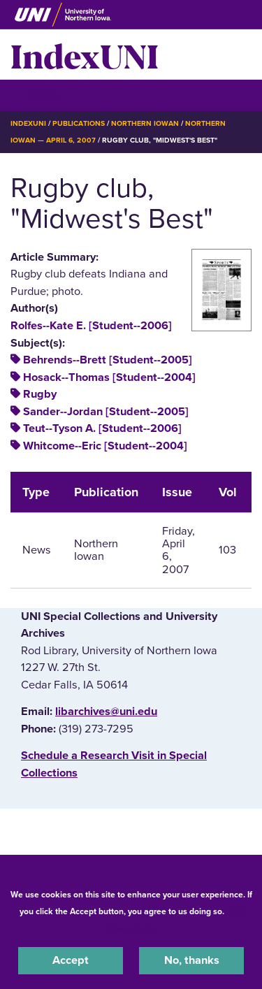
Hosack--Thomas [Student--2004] (109, 377)
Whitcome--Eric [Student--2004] (105, 446)
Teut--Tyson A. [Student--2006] (102, 428)
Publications (78, 123)
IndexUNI (84, 54)
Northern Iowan (145, 123)
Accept (70, 960)
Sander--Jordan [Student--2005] (106, 412)
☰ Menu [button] (35, 95)
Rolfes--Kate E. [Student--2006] (91, 326)
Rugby (40, 394)
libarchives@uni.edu (106, 712)
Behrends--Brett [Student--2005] (107, 360)
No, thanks (191, 960)
